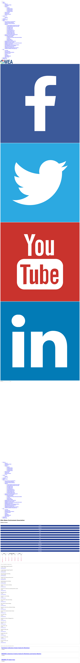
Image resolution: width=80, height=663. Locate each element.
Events (4, 20)
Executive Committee (8, 4)
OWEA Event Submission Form (9, 46)
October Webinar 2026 (10, 31)
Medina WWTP (9, 39)
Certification (7, 514)
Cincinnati (8, 38)
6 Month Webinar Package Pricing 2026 (13, 26)
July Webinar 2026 (10, 488)
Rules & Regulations (8, 14)
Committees (7, 5)
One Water (6, 50)
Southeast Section (10, 10)
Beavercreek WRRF (10, 40)
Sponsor (6, 54)
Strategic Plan (7, 13)
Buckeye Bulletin (5, 19)
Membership (5, 57)
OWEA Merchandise (8, 55)
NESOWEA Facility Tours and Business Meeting (12, 44)
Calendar (4, 18)
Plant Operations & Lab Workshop (10, 21)
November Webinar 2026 (11, 32)
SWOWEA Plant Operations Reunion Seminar (12, 47)
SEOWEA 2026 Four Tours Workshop (10, 41)
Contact (6, 15)
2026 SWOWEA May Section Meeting (10, 45)
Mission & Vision (7, 12)
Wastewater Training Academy (9, 35)
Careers (6, 16)
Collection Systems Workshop (9, 22)
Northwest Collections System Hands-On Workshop (15, 648)
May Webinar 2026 (10, 27)
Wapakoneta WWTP (10, 36)
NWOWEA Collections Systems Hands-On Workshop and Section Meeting (21, 653)
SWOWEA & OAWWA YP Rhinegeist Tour (11, 48)
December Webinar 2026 (11, 33)
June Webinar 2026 (10, 28)
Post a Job (6, 17)
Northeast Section (10, 8)
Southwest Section (10, 11)
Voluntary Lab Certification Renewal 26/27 (11, 34)
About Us (6, 3)
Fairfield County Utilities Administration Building (14, 37)
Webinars (6, 24)
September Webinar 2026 (11, 30)
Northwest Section (10, 9)
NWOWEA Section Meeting (9, 43)
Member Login (5, 58)
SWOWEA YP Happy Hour (8, 659)
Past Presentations (8, 53)
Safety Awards (7, 56)
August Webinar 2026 (10, 29)
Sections (6, 6)
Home (3, 2)
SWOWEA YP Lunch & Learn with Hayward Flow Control (13, 42)
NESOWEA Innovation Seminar (9, 501)
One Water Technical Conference (10, 23)
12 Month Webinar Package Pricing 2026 (13, 25)
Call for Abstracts (7, 51)
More (3, 49)
